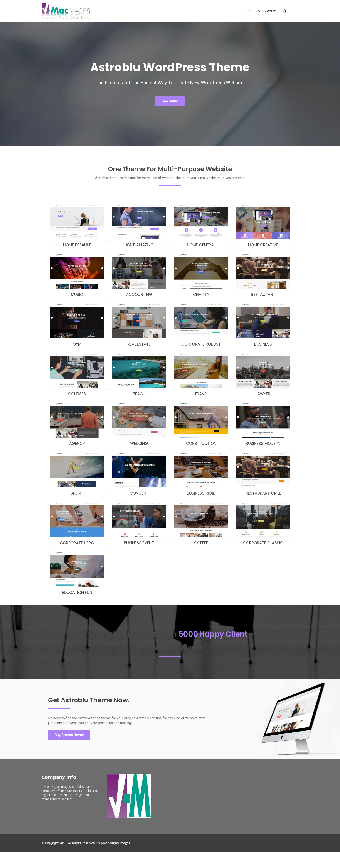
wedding (139, 443)
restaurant (263, 294)
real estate (139, 344)
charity (201, 294)
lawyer (263, 393)
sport (77, 493)
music (77, 294)
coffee (201, 542)
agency (77, 443)
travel (201, 393)
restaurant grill (263, 493)
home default (77, 244)
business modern (263, 443)
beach (139, 393)
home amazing (139, 244)
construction (201, 443)
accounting (139, 294)
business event (139, 542)
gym (77, 344)
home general (201, 244)
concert (139, 493)
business (263, 344)
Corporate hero (77, 542)
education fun (77, 592)
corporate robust (201, 344)
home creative (263, 244)
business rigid (201, 493)
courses (77, 393)
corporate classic (263, 542)
